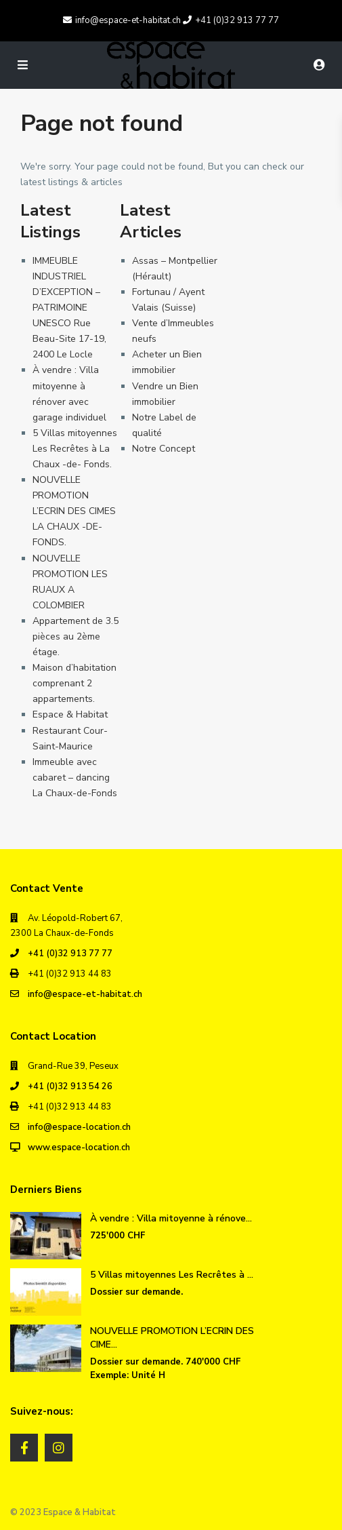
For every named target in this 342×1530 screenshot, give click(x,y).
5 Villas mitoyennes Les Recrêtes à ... (171, 1274)
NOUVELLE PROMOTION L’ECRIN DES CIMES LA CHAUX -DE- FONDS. (74, 511)
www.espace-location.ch (79, 1147)
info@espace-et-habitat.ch (85, 994)
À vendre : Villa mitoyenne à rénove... (171, 1218)
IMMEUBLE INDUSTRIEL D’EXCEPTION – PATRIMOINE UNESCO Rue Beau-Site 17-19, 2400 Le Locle (69, 307)
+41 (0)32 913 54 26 (70, 1086)
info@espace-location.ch (79, 1127)
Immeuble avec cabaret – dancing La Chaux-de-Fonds (75, 778)
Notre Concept (163, 448)
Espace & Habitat (70, 714)
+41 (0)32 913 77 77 (70, 953)
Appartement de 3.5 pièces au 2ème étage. (76, 636)
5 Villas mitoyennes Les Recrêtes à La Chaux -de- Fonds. (75, 449)
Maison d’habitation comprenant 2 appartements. (74, 683)
